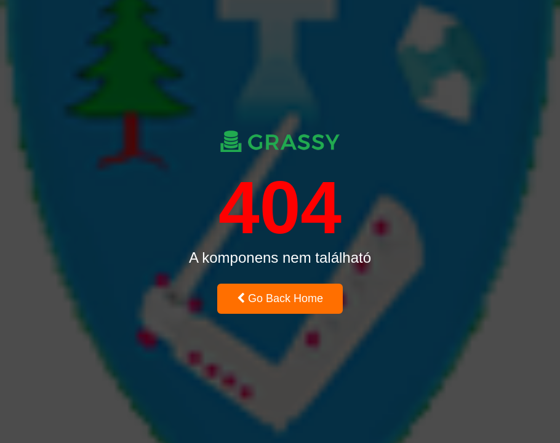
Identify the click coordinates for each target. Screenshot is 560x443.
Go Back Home (280, 298)
